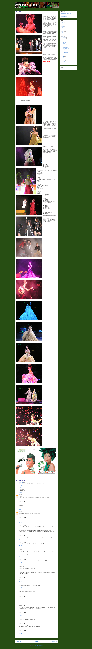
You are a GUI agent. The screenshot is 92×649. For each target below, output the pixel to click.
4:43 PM (20, 545)
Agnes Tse (21, 482)
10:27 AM (20, 492)
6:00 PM (20, 603)
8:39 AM (20, 509)
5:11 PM (20, 587)
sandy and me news (64, 16)
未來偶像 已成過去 (65, 47)
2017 (63, 27)
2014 (63, 31)
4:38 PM (20, 581)
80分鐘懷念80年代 (65, 52)
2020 (63, 23)
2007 (63, 36)
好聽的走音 (64, 42)
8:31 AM (20, 522)
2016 (63, 28)
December (64, 37)
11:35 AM (20, 615)
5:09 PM (20, 627)
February (64, 61)
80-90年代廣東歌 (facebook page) (66, 13)
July (63, 55)
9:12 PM (20, 562)
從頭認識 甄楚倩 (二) (66, 44)
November (64, 38)
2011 (63, 32)
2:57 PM (20, 533)
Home (36, 641)
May (63, 57)
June (63, 56)
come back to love (26, 4)
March (64, 60)
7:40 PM (20, 574)
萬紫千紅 (64, 43)
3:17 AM (20, 485)
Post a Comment (20, 635)
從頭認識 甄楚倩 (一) (66, 48)
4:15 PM (20, 594)
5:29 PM (20, 556)
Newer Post (18, 641)
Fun (19, 564)
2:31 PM (20, 514)
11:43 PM (20, 609)
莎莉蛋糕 (20, 487)
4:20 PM (20, 539)
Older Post (54, 641)
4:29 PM (20, 633)
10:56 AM (20, 499)
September (64, 41)
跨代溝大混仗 (65, 49)
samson (42, 585)
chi (19, 494)
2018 (63, 26)
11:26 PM (20, 621)
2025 (63, 22)
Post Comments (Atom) (39, 645)
